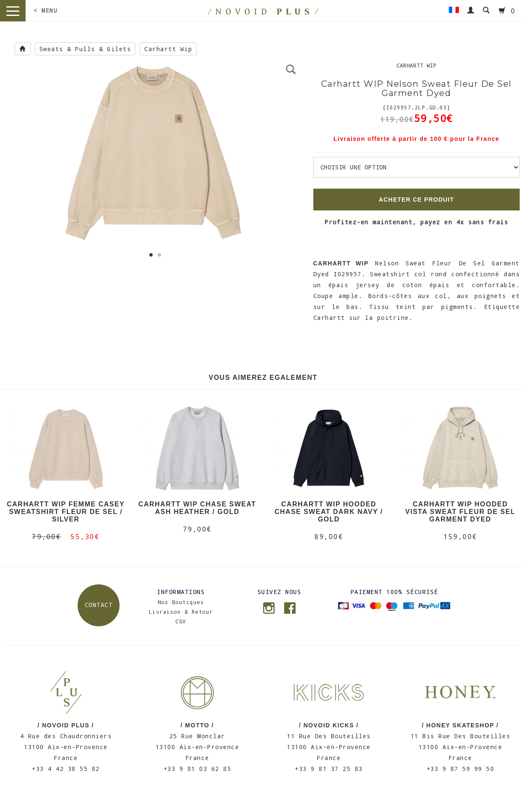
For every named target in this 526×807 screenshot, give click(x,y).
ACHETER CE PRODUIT (416, 199)
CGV (180, 621)
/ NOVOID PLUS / (65, 725)
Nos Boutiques (181, 602)
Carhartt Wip (168, 49)
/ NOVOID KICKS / (329, 725)
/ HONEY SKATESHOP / (460, 725)
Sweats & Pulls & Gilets (85, 49)
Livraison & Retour (181, 611)
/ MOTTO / (197, 725)
